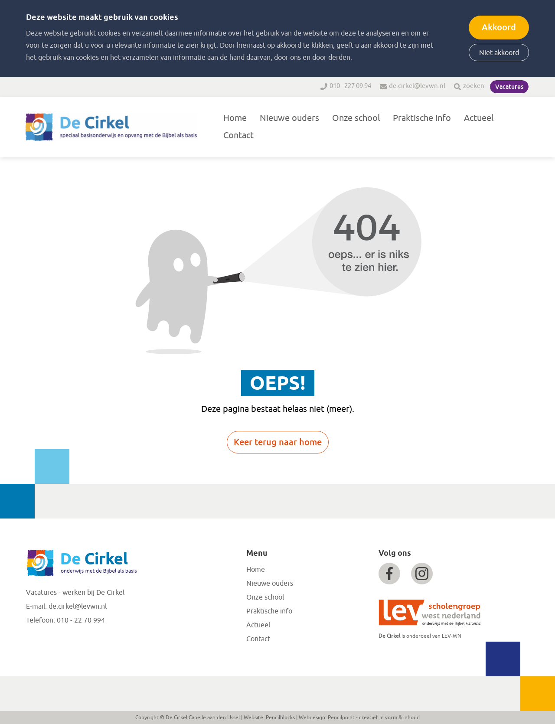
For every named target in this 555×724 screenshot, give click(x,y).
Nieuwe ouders (289, 118)
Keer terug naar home (278, 442)
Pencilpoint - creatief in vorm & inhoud (374, 717)
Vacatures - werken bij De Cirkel (75, 592)
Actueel (478, 118)
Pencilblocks (280, 717)
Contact (238, 135)
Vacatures (509, 87)
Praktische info (422, 118)
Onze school (356, 118)
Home (235, 118)
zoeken (473, 86)
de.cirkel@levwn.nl (417, 86)
